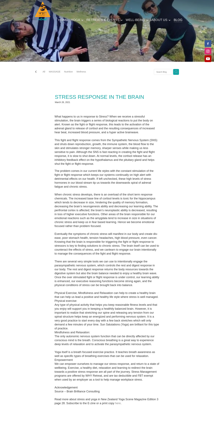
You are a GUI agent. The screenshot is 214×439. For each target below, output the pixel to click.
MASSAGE (54, 71)
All (44, 71)
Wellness (81, 71)
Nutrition (68, 71)
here (118, 403)
